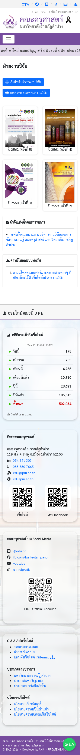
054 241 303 (22, 460)
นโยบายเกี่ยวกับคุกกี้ (27, 704)
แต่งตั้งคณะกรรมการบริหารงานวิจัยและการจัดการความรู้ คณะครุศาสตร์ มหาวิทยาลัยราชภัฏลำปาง (39, 239)
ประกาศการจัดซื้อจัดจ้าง (30, 685)
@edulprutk (21, 569)
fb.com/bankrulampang (30, 557)
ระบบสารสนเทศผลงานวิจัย (26, 92)
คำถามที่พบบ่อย (25, 652)
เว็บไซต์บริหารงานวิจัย (23, 82)
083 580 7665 (23, 466)
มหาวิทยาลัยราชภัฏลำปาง (32, 675)
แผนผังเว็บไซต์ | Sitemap (34, 657)
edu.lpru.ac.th (23, 479)
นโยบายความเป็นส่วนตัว (31, 709)
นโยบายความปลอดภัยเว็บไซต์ (35, 714)
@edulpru (20, 551)
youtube (19, 563)
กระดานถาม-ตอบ (26, 647)
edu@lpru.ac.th (24, 472)
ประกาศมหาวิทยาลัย (28, 680)
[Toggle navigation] (9, 39)
